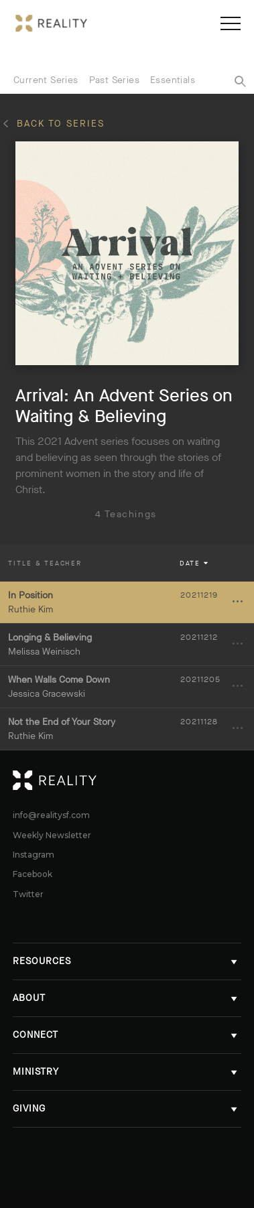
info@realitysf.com (51, 815)
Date (195, 563)
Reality (233, 779)
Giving (127, 1108)
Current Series (45, 80)
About (127, 998)
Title (45, 563)
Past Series (114, 80)
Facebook (32, 874)
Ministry (127, 1071)
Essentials (172, 80)
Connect (127, 1034)
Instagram (33, 855)
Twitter (28, 894)
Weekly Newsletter (52, 835)
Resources (127, 961)
